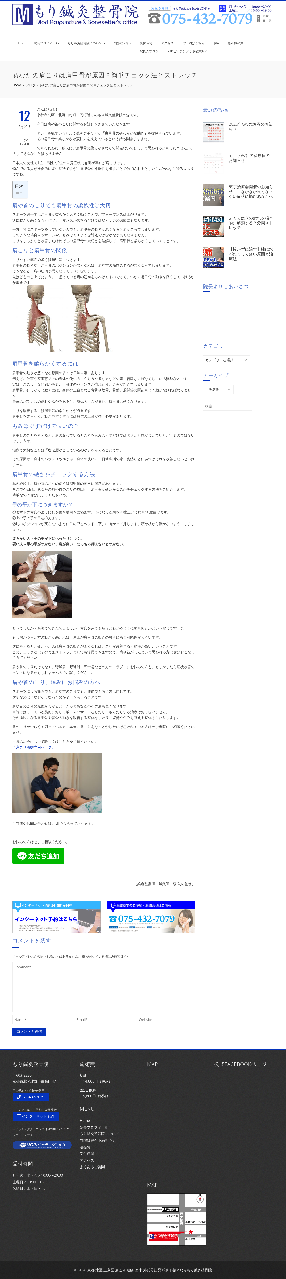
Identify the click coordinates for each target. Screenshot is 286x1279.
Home (85, 1120)
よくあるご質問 (92, 1166)
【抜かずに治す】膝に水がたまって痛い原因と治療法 (251, 253)
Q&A (216, 42)
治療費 (85, 1147)
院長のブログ (149, 51)
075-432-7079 (30, 1097)
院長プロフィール (46, 42)
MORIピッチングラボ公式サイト (189, 51)
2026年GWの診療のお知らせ (251, 126)
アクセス (167, 42)
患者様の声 (235, 42)
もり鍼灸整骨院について (86, 42)
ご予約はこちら (193, 42)
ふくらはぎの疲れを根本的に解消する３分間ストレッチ (251, 222)
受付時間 (146, 42)
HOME (21, 42)
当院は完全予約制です (98, 1140)
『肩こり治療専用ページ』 (33, 747)
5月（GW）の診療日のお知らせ (249, 158)
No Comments (24, 142)
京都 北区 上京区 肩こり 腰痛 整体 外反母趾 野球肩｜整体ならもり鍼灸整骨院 (149, 1270)
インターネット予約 (35, 1116)
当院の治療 (122, 42)
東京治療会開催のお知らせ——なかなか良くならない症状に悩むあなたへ (251, 191)
